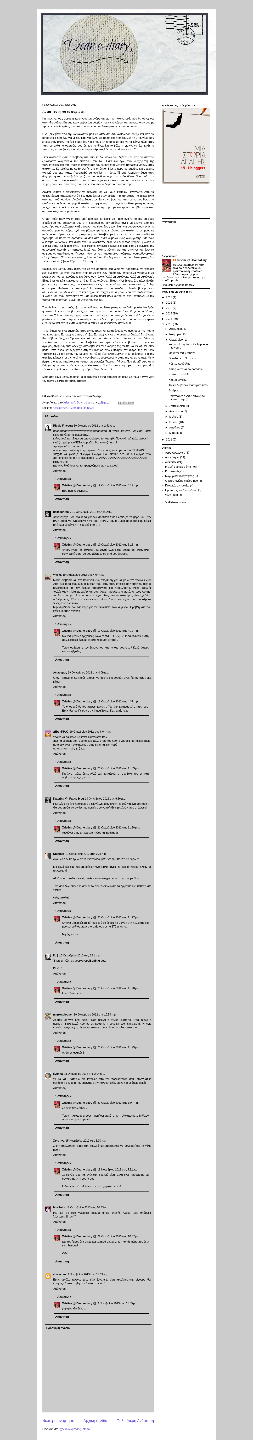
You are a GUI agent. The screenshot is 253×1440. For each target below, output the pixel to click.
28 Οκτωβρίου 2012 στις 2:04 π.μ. (84, 1073)
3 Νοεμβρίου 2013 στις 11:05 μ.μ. (117, 1303)
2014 (169, 313)
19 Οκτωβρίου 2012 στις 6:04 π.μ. (90, 731)
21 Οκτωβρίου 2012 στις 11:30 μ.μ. (118, 827)
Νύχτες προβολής (179, 363)
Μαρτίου (174, 432)
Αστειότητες (60, 407)
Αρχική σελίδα (95, 1420)
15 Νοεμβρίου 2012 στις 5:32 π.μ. (117, 1169)
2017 (169, 297)
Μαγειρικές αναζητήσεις (179, 476)
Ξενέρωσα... (175, 390)
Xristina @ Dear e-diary (77, 485)
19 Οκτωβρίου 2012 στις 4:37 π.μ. (118, 701)
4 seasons (59, 1274)
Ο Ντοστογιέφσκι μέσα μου (181, 480)
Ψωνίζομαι (171, 494)
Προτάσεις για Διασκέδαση (181, 490)
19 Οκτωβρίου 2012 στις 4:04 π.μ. (83, 574)
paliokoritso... (62, 511)
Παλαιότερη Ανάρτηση (135, 1420)
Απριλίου (175, 427)
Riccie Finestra (63, 425)
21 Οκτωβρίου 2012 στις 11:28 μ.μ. (118, 988)
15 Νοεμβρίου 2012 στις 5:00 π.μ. (86, 1140)
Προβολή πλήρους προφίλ (178, 284)
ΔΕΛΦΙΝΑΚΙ (61, 731)
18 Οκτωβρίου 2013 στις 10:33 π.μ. (87, 1207)
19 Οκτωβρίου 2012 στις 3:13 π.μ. (118, 544)
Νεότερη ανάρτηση (58, 1420)
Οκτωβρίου (176, 339)
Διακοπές (171, 462)
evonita (58, 1073)
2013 (169, 318)
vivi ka (57, 574)
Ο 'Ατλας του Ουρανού (182, 358)
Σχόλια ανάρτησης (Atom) (74, 1429)
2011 (169, 439)
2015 (169, 308)
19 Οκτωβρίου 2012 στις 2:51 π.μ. (94, 425)
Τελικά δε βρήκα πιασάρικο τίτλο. (188, 385)
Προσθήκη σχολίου (58, 1328)
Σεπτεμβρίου (177, 406)
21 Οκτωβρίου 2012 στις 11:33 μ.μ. (118, 768)
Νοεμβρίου (176, 334)
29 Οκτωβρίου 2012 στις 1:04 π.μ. (118, 1102)
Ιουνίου (174, 422)
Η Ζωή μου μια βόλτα (81, 407)
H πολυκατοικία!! (178, 374)
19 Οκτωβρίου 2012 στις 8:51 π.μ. (79, 955)
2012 (169, 324)
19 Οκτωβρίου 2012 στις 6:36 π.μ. (105, 798)
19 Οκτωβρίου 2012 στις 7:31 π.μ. (85, 853)
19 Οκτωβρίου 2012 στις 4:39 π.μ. (118, 630)
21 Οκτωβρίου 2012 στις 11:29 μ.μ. (118, 1047)
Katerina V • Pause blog (68, 798)
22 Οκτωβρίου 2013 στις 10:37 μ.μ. (118, 1236)
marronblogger (63, 1014)
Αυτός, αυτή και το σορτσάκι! (185, 369)
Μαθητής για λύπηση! (181, 352)
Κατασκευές (172, 471)
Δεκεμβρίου (176, 328)
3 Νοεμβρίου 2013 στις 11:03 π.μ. (88, 1274)
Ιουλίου (174, 416)
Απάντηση (59, 470)
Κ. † (55, 955)
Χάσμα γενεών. (177, 379)
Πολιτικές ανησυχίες (177, 485)
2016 (169, 302)
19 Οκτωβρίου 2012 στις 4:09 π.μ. (88, 672)
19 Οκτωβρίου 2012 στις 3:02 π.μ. (92, 511)
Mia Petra (59, 1207)
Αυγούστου (176, 411)
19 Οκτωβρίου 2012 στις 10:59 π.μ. (95, 1014)
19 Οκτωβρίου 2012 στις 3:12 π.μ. (118, 485)
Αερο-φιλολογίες (175, 452)
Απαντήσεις (64, 478)
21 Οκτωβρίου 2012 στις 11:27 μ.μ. (118, 917)
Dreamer (58, 853)
